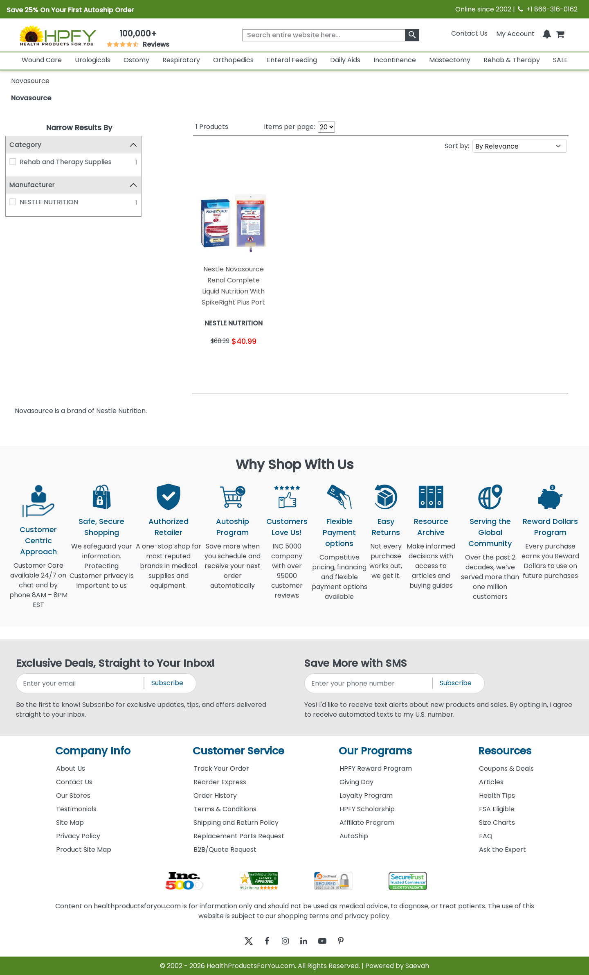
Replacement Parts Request (238, 836)
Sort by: (457, 146)
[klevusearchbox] (412, 35)
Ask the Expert (502, 849)
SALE (560, 60)
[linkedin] (306, 941)
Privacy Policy (78, 836)
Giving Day (356, 782)
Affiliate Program (366, 822)
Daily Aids (345, 60)
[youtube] (328, 941)
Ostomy (136, 60)
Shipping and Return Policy (236, 822)
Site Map (70, 822)
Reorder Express (219, 782)
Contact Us (469, 33)
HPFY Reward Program (375, 768)
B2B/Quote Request (224, 849)
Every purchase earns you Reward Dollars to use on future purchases (550, 566)
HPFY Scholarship (367, 809)
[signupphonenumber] (369, 683)
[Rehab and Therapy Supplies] (18, 161)
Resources (504, 751)
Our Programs (375, 751)
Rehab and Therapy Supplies (71, 162)
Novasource (31, 98)
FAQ (485, 836)
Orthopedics (233, 60)
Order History (215, 795)
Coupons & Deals (506, 768)
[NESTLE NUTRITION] (18, 202)
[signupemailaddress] (80, 683)
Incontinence (394, 60)
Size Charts (497, 822)
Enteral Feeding (292, 60)
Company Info (92, 751)
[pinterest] (351, 941)
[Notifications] (546, 33)
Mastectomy (449, 60)
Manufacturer (38, 185)
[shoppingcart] (560, 33)
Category (31, 144)
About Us (70, 768)
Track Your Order (221, 768)
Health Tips (497, 795)
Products (212, 126)
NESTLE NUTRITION (54, 202)
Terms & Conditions (224, 809)
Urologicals (92, 60)
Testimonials (76, 809)
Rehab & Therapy (511, 60)
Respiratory (181, 60)
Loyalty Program (366, 795)
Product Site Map (83, 849)
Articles (491, 782)
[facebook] (261, 941)
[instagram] (283, 941)
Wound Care (42, 60)
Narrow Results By (79, 127)
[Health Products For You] (57, 35)
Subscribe (167, 683)
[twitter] (238, 941)
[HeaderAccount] (515, 33)
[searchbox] (331, 35)
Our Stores (73, 795)
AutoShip (353, 836)
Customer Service (238, 751)
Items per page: (289, 126)
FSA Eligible (497, 809)
